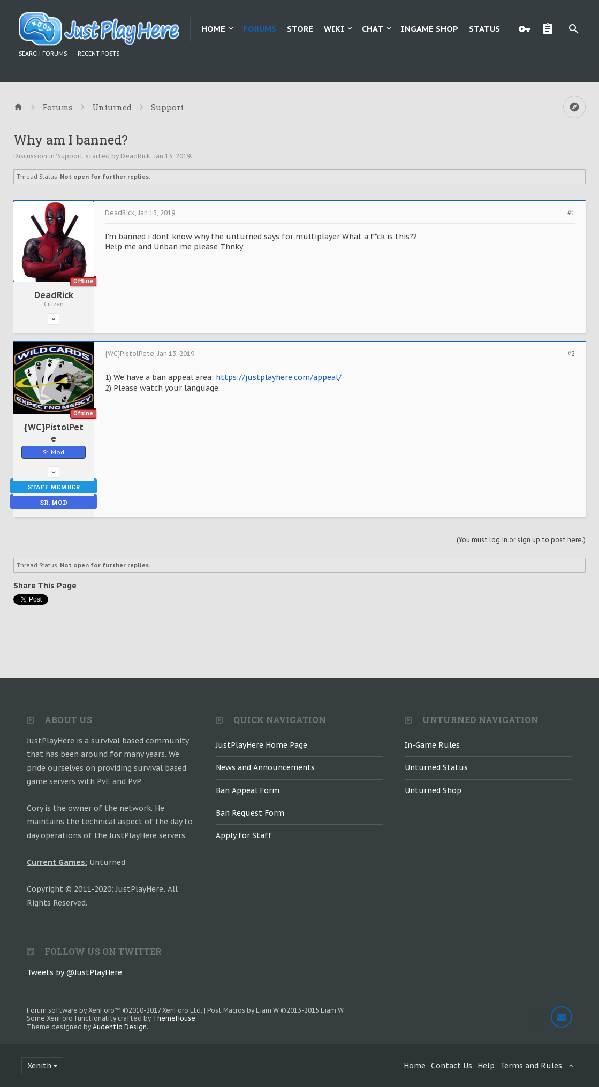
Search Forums (43, 53)
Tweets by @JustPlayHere (74, 972)
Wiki (334, 29)
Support (70, 156)
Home (213, 29)
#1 (571, 213)
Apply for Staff (244, 835)
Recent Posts (98, 53)
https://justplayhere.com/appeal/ (279, 377)
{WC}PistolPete (54, 432)
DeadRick (135, 156)
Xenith (39, 1065)
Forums (259, 29)
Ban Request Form (250, 813)
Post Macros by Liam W (275, 1010)
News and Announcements (265, 767)
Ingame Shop (429, 29)
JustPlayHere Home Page (261, 745)
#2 (571, 354)
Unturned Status (436, 767)
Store (300, 29)
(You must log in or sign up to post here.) (521, 540)
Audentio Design (120, 1027)
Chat (372, 29)
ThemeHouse (174, 1018)
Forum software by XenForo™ (114, 1010)
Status (484, 29)
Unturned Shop (433, 790)
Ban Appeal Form (247, 790)
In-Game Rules (432, 745)
